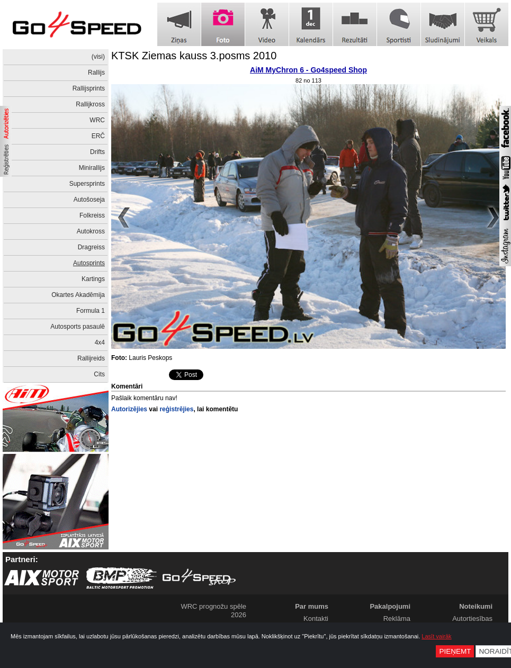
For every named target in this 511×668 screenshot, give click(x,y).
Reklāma (396, 618)
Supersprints (87, 183)
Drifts (97, 152)
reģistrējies (176, 409)
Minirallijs (92, 167)
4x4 (100, 342)
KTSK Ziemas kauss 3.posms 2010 (193, 55)
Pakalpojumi (390, 606)
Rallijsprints (89, 88)
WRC (97, 120)
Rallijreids (91, 358)
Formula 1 (90, 310)
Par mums (311, 606)
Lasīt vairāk (436, 636)
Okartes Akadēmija (78, 295)
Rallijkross (90, 104)
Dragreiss (91, 247)
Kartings (93, 279)
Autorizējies (129, 409)
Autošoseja (89, 199)
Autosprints (89, 263)
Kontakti (315, 618)
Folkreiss (92, 215)
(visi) (98, 56)
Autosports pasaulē (77, 326)
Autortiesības (472, 618)
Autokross (91, 231)
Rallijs (96, 72)
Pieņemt (455, 651)
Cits (99, 374)
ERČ (98, 136)
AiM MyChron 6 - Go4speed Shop (308, 70)
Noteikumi (475, 606)
